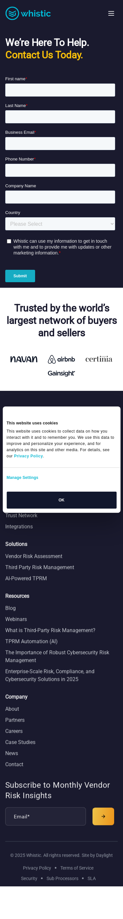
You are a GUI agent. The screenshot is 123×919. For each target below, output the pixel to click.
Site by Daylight (97, 863)
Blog (10, 617)
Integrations (19, 535)
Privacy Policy (37, 876)
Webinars (16, 628)
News (11, 762)
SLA (92, 887)
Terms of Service (76, 876)
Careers (14, 740)
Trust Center (19, 513)
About (12, 718)
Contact (14, 773)
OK (62, 500)
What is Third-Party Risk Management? (50, 639)
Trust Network (21, 524)
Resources (17, 605)
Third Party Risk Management (39, 576)
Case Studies (20, 751)
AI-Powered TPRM (26, 587)
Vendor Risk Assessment (33, 565)
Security (29, 887)
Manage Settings (22, 477)
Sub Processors (62, 887)
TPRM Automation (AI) (31, 650)
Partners (15, 729)
